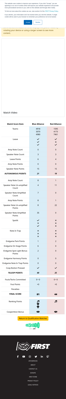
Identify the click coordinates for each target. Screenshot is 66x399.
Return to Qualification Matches (33, 318)
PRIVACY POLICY (33, 381)
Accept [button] (28, 22)
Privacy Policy (51, 11)
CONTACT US (33, 369)
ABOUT (33, 365)
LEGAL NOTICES (33, 385)
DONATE (33, 373)
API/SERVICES (32, 361)
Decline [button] (38, 22)
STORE (33, 377)
